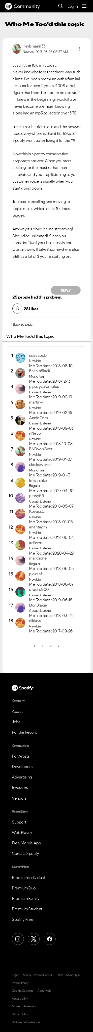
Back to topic (22, 324)
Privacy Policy (20, 983)
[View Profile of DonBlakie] (38, 605)
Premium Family (25, 898)
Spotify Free (22, 919)
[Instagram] (18, 939)
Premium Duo (24, 888)
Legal (15, 975)
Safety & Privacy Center (37, 975)
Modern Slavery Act (24, 1006)
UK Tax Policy (20, 1014)
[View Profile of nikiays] (35, 620)
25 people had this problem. (37, 297)
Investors (20, 787)
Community (22, 6)
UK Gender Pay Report (26, 1022)
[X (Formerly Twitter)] (34, 939)
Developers (22, 766)
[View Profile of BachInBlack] (39, 370)
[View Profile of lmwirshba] (38, 480)
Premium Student (27, 909)
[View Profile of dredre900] (39, 589)
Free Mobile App (26, 843)
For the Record (24, 732)
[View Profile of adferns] (36, 542)
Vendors (19, 798)
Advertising (22, 777)
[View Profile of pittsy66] (36, 495)
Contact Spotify (25, 853)
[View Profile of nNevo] (35, 433)
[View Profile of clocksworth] (40, 464)
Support (19, 822)
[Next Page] (58, 646)
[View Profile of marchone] (38, 558)
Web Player (22, 832)
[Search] (60, 6)
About (17, 711)
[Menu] (84, 6)
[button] (79, 48)
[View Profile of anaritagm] (38, 527)
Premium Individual (28, 877)
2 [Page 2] (51, 645)
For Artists (21, 756)
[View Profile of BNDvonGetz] (40, 449)
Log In (72, 6)
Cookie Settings (22, 991)
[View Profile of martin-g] (36, 402)
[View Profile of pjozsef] (35, 573)
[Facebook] (50, 939)
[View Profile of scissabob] (38, 355)
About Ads (44, 991)
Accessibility (20, 999)
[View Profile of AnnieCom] (38, 417)
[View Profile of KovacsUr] (37, 511)
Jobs (16, 721)
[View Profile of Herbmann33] (34, 46)
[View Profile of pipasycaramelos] (44, 386)
